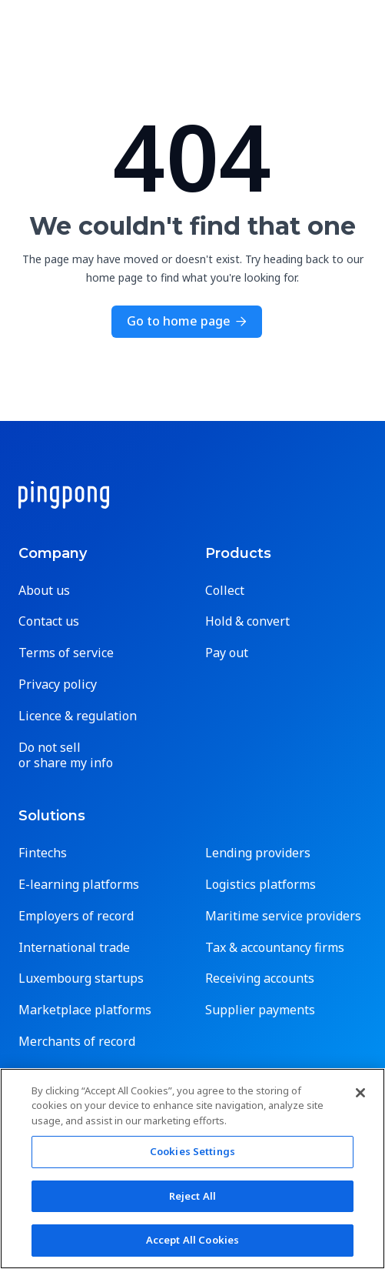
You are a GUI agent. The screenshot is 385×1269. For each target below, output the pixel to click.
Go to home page (187, 320)
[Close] (360, 1093)
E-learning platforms (78, 885)
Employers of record (76, 916)
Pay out (226, 653)
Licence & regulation (77, 716)
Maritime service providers (283, 916)
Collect (224, 591)
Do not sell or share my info (65, 756)
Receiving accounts (259, 978)
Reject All (192, 1196)
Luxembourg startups (81, 978)
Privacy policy (57, 684)
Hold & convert (247, 621)
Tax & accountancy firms (274, 948)
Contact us (48, 621)
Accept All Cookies (192, 1240)
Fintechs (42, 853)
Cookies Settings (192, 1151)
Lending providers (257, 853)
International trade (74, 948)
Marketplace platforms (84, 1010)
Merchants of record (76, 1042)
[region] (192, 1168)
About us (44, 591)
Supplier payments (260, 1010)
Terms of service (66, 653)
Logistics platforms (260, 885)
